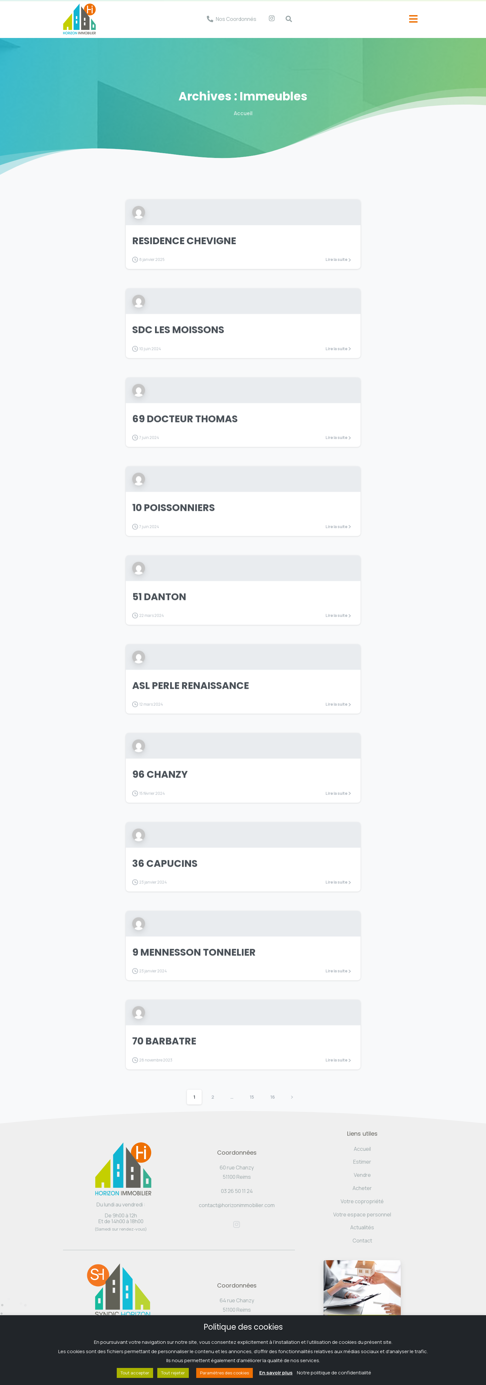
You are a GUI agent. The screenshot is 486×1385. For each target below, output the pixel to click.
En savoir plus (276, 1372)
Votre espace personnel (362, 1214)
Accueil (243, 113)
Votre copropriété (362, 1201)
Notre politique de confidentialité (334, 1372)
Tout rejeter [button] (173, 1373)
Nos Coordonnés (236, 19)
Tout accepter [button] (135, 1373)
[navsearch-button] (285, 19)
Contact (362, 1240)
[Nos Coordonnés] (210, 19)
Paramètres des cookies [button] (224, 1373)
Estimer (362, 1161)
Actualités (362, 1227)
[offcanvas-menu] (413, 19)
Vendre (362, 1174)
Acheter (362, 1188)
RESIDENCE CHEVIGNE (184, 241)
